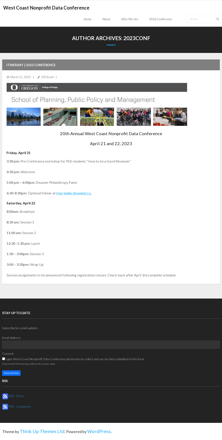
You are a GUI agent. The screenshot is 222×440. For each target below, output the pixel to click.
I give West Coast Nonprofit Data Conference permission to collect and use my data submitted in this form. (73, 359)
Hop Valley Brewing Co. (73, 193)
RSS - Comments (16, 406)
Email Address (11, 338)
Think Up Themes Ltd (42, 431)
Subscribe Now (11, 373)
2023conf (47, 77)
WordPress (99, 431)
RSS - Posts (13, 396)
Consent (8, 353)
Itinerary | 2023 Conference (31, 65)
